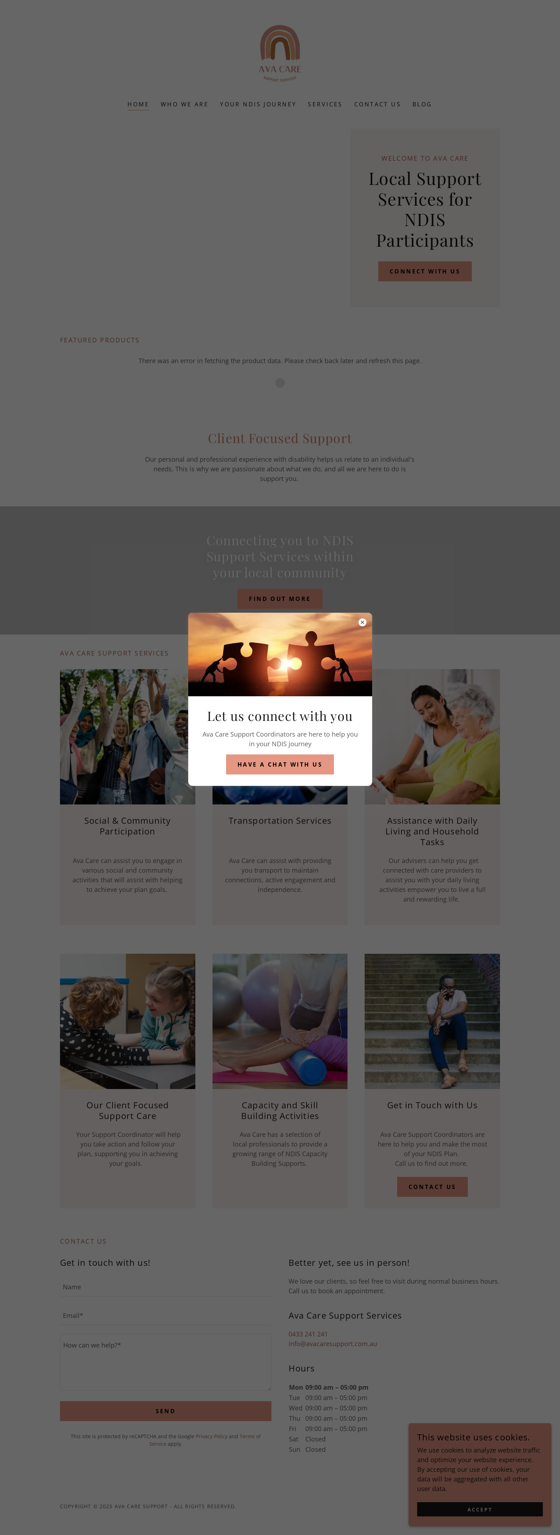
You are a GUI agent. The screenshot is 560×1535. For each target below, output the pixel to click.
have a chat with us (280, 764)
